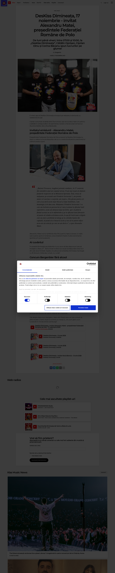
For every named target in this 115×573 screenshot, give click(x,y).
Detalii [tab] (47, 270)
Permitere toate (83, 307)
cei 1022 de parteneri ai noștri (33, 278)
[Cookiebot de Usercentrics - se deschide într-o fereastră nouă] (88, 264)
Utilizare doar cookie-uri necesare (57, 307)
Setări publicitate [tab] (67, 270)
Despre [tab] (88, 270)
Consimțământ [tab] (27, 270)
